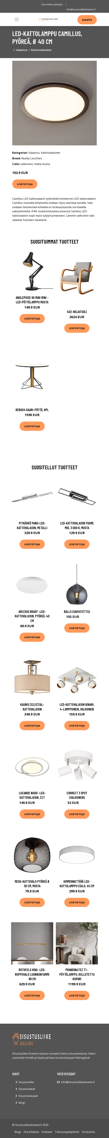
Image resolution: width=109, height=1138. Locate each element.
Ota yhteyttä (31, 1132)
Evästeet (47, 1132)
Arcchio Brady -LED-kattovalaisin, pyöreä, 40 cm (32, 616)
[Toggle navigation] (16, 19)
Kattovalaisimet (41, 50)
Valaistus (21, 50)
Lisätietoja (25, 184)
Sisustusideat (27, 1089)
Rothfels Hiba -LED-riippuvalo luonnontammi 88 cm (32, 974)
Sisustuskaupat (28, 1096)
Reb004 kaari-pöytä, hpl (32, 410)
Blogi (22, 1102)
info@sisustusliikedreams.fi (81, 9)
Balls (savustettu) (77, 611)
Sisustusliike (26, 1082)
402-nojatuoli (77, 312)
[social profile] (66, 4)
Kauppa (87, 19)
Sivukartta (88, 1132)
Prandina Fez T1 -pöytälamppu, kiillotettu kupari (77, 974)
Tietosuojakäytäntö (67, 1132)
